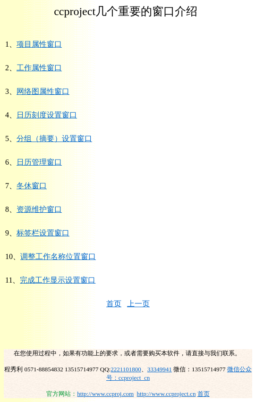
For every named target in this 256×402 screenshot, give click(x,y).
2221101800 (126, 369)
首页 (113, 304)
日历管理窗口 (39, 162)
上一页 (138, 304)
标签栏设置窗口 (43, 233)
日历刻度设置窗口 (47, 115)
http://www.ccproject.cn (166, 393)
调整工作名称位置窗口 (58, 256)
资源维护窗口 (39, 209)
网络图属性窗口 (43, 91)
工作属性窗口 (39, 68)
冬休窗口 (32, 186)
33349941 (159, 369)
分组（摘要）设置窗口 (54, 138)
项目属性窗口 (39, 44)
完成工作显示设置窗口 (57, 280)
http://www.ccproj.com (105, 393)
